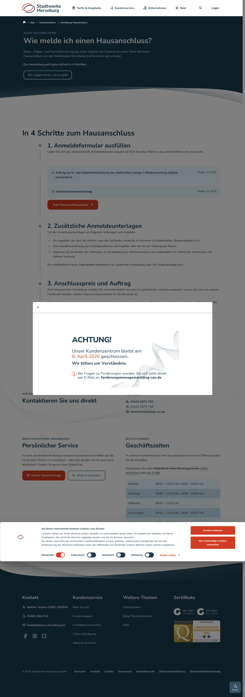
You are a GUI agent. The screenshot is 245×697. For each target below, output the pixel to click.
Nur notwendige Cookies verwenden (213, 678)
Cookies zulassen (213, 666)
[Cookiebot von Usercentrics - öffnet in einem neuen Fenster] (20, 691)
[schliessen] (38, 307)
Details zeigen (168, 690)
